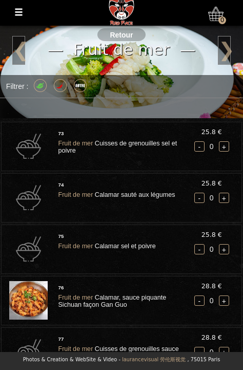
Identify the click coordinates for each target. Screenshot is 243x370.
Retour (121, 35)
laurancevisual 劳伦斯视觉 (154, 359)
